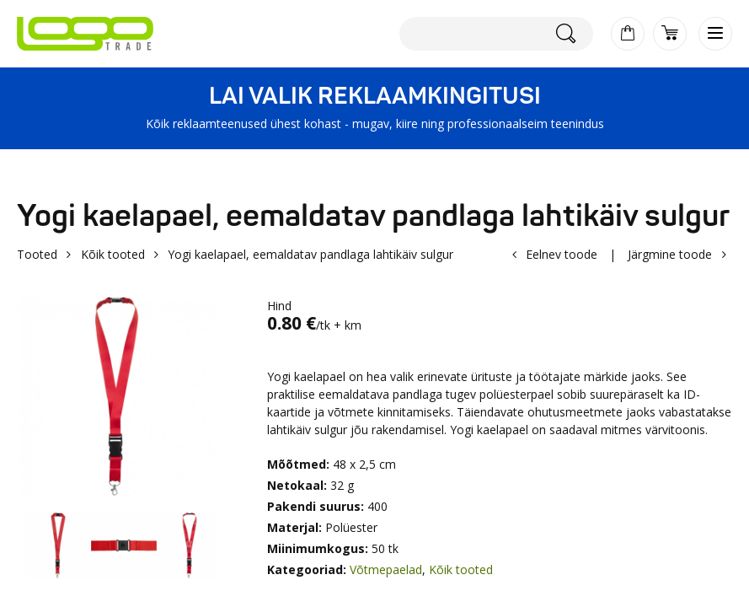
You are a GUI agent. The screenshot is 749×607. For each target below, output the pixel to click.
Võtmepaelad (386, 569)
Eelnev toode (561, 254)
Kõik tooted (113, 254)
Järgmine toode (670, 254)
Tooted (37, 254)
